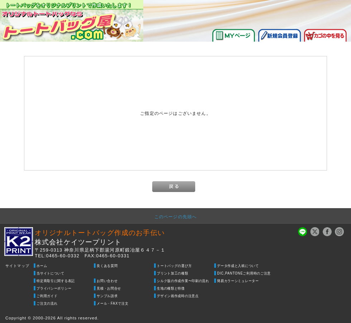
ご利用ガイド (47, 296)
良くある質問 (107, 266)
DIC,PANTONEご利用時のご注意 (244, 273)
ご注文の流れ (47, 303)
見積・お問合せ (109, 288)
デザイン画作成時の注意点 (178, 296)
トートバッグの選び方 (174, 266)
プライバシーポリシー (54, 288)
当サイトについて (50, 273)
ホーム (42, 266)
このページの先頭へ (175, 216)
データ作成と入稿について (238, 266)
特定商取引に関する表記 (56, 281)
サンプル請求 (107, 296)
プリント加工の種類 (172, 273)
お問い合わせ (107, 281)
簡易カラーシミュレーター (238, 281)
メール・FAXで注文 (112, 303)
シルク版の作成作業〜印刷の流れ (183, 281)
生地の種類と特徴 (171, 288)
